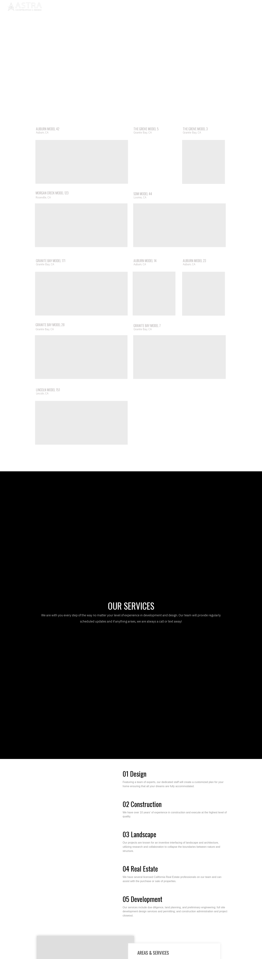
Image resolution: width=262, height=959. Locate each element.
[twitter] (244, 7)
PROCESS (113, 8)
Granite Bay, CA (143, 132)
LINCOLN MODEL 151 (48, 389)
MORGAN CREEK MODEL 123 (52, 192)
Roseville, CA (43, 197)
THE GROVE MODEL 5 (146, 128)
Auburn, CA (42, 132)
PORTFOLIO (131, 8)
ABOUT (98, 8)
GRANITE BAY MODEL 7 (147, 325)
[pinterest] (237, 7)
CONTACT (162, 8)
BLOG (148, 8)
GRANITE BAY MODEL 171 (50, 260)
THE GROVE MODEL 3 (195, 128)
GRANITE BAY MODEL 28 (50, 324)
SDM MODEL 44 (143, 193)
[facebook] (229, 7)
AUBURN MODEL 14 (145, 260)
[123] (251, 7)
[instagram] (222, 7)
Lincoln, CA (42, 393)
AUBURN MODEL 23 (194, 260)
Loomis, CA (140, 197)
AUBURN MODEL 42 (47, 128)
